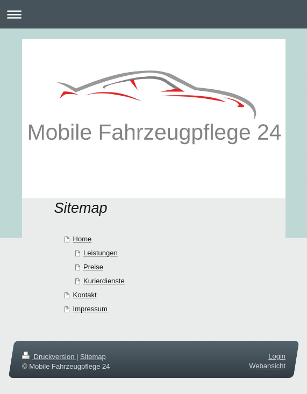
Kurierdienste (104, 281)
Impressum (90, 309)
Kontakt (85, 295)
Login (276, 356)
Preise (93, 267)
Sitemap (93, 357)
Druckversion (49, 357)
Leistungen (100, 253)
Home (82, 239)
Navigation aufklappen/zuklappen (153, 14)
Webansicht (267, 366)
